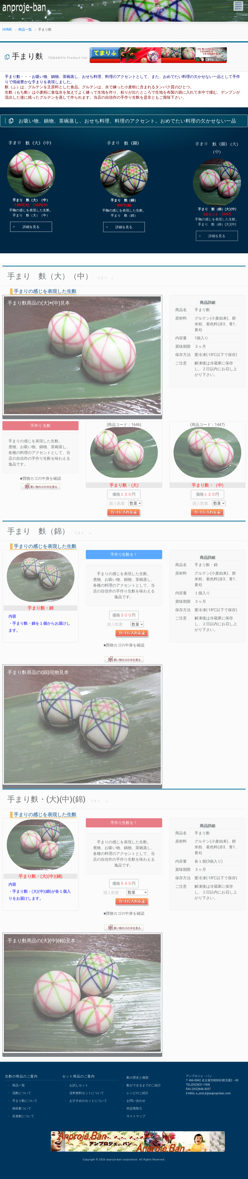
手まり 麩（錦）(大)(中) (217, 213)
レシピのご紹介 (137, 1093)
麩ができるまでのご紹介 (144, 1085)
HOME (7, 30)
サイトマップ (136, 1116)
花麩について (21, 1093)
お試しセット (78, 1085)
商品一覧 (25, 30)
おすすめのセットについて (88, 1101)
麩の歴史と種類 (137, 1077)
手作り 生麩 (40, 430)
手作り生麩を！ (123, 559)
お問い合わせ (136, 1101)
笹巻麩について (23, 1116)
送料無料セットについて (86, 1093)
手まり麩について (24, 1101)
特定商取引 (134, 1108)
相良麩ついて (21, 1108)
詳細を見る (31, 227)
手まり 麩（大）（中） (31, 200)
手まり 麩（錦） (124, 203)
